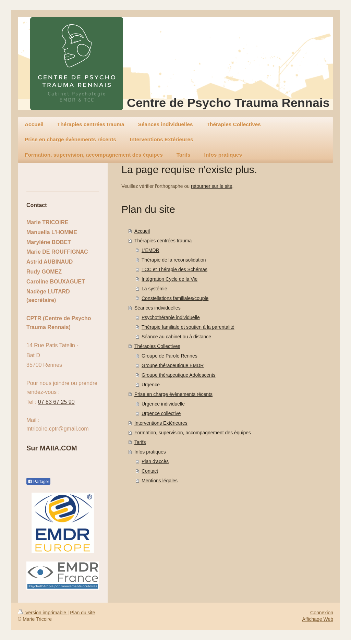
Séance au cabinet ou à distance (176, 336)
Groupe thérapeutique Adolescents (179, 375)
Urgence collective (161, 413)
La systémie (154, 288)
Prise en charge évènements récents (173, 394)
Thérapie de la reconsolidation (174, 260)
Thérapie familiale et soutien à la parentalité (188, 327)
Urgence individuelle (163, 404)
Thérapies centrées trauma (163, 240)
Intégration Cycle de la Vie (169, 279)
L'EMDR (150, 250)
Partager (38, 481)
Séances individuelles (157, 308)
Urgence (151, 384)
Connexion (321, 612)
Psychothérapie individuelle (171, 317)
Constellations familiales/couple (175, 298)
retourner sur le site (211, 186)
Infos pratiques (150, 452)
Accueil (142, 231)
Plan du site (82, 612)
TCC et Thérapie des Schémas (174, 269)
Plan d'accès (155, 461)
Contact (150, 471)
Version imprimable (43, 612)
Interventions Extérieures (160, 423)
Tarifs (140, 442)
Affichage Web (317, 619)
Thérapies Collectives (157, 346)
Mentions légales (160, 480)
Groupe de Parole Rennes (169, 356)
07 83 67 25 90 (56, 402)
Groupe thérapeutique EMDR (173, 365)
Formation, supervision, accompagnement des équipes (192, 432)
